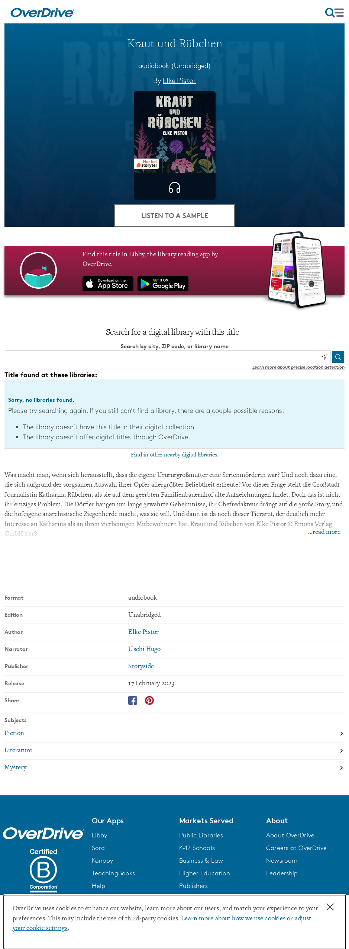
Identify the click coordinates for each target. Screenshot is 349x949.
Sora (98, 848)
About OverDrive (290, 835)
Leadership (282, 873)
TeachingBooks (113, 873)
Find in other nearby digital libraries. (175, 455)
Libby (99, 835)
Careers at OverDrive (296, 848)
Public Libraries (201, 835)
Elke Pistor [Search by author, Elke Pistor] (179, 80)
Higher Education (204, 873)
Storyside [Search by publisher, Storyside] (141, 666)
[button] (131, 820)
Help (98, 885)
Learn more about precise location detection (298, 367)
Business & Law (201, 860)
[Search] (338, 357)
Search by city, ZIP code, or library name (175, 346)
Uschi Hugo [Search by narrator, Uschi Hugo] (144, 649)
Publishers (193, 885)
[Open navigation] (334, 12)
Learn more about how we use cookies (233, 919)
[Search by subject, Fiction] (174, 734)
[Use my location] (324, 357)
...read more (324, 532)
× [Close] (330, 907)
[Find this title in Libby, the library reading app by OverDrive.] (174, 270)
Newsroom (282, 860)
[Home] (42, 11)
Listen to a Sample (174, 215)
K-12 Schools (197, 848)
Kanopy (102, 860)
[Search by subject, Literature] (174, 751)
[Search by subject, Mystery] (174, 768)
